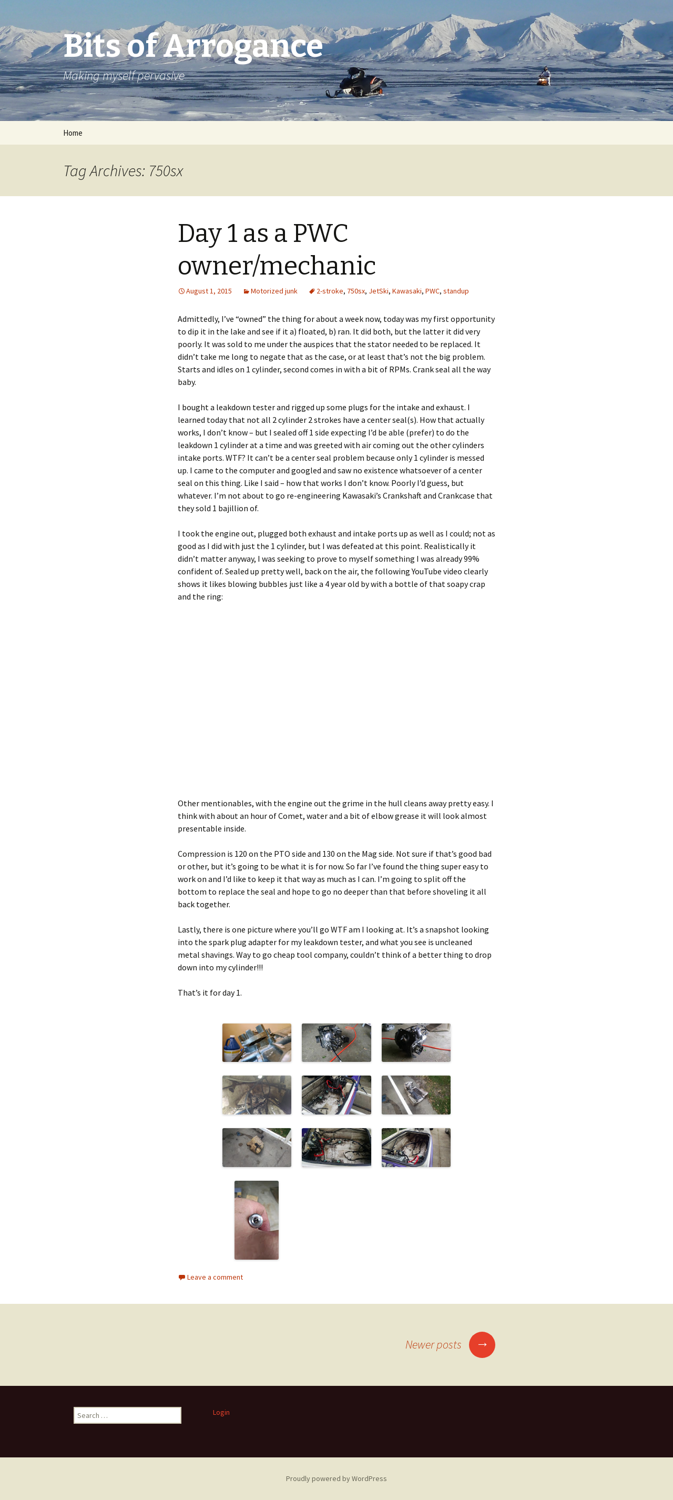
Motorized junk (274, 291)
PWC (432, 291)
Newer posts (450, 1344)
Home (73, 133)
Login (221, 1412)
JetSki (379, 291)
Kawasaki (407, 291)
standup (456, 291)
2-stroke (330, 291)
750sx (356, 291)
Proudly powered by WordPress (336, 1478)
